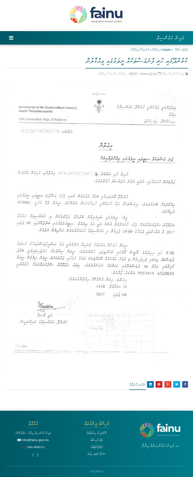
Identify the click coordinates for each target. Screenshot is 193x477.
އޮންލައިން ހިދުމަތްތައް (96, 433)
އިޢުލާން (155, 49)
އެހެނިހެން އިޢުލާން (140, 49)
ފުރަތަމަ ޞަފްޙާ (181, 49)
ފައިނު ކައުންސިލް (170, 38)
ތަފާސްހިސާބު (96, 440)
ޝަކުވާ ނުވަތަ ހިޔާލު (96, 454)
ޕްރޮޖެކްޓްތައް (97, 447)
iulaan (166, 49)
